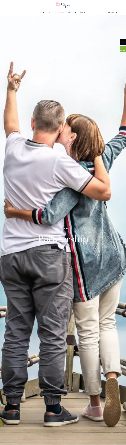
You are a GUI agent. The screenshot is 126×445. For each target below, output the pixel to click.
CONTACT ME (112, 12)
